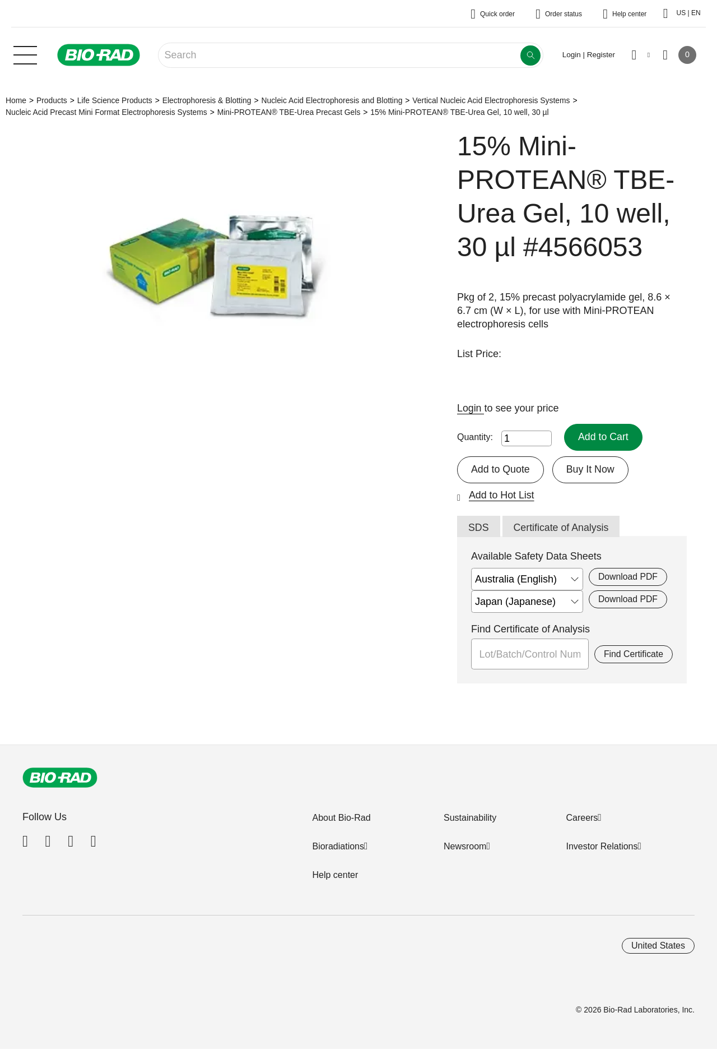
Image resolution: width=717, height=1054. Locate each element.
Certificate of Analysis (562, 528)
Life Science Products (114, 100)
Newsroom (465, 847)
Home (16, 100)
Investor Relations (601, 847)
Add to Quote (500, 469)
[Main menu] (25, 54)
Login (471, 408)
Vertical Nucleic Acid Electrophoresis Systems (491, 100)
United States (658, 946)
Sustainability (470, 818)
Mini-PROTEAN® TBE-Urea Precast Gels (289, 112)
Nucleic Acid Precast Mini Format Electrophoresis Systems (106, 112)
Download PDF (628, 577)
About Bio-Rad (341, 818)
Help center (335, 875)
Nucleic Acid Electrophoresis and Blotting (331, 100)
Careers (582, 818)
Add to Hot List (502, 495)
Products (51, 100)
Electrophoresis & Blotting (207, 100)
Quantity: (475, 437)
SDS (478, 528)
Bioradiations (338, 847)
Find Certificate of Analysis (530, 629)
